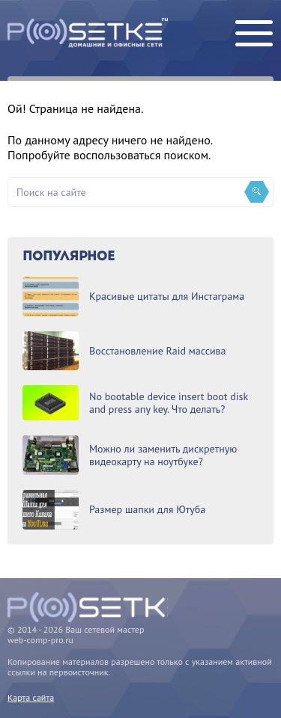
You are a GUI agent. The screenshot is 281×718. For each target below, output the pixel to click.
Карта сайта (30, 697)
